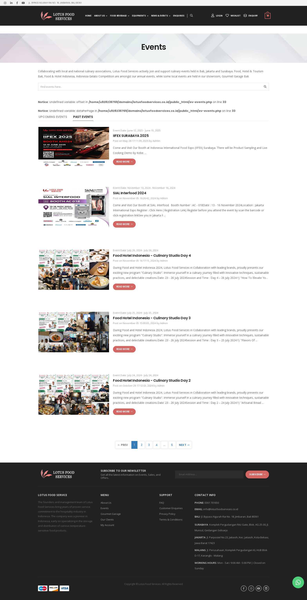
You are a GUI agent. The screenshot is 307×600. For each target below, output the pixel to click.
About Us (99, 15)
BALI (197, 516)
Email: (199, 509)
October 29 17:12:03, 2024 (138, 385)
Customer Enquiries (171, 508)
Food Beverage (118, 15)
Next (184, 445)
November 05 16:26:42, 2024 (139, 198)
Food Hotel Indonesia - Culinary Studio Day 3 (152, 317)
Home (88, 15)
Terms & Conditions (170, 519)
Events (105, 508)
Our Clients (107, 519)
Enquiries (178, 15)
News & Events (159, 15)
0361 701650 (212, 502)
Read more (124, 161)
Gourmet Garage (111, 514)
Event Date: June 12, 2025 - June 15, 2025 (137, 130)
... (164, 445)
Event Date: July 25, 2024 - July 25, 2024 (135, 312)
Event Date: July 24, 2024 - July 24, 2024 (135, 375)
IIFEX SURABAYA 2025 (131, 135)
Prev (123, 445)
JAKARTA (200, 537)
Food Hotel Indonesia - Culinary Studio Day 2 (152, 380)
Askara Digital (161, 588)
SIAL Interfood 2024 (129, 193)
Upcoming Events (53, 117)
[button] (298, 582)
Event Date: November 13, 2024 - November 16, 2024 (144, 188)
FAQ (161, 502)
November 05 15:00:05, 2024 (139, 323)
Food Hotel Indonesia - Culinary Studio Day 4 (152, 255)
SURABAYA (201, 524)
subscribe (257, 474)
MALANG (200, 550)
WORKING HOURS (205, 563)
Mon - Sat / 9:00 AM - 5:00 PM (234, 563)
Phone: (199, 502)
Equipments (139, 15)
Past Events (83, 117)
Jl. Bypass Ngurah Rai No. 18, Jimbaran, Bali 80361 (230, 516)
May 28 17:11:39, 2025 (135, 141)
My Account (107, 525)
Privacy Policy (167, 514)
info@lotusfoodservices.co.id (220, 509)
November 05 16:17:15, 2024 (139, 260)
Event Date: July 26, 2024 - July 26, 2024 (135, 250)
